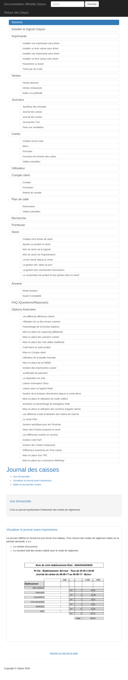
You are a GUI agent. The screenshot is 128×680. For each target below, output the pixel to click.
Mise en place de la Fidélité (37, 362)
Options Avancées (24, 309)
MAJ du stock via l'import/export (39, 254)
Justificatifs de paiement (35, 373)
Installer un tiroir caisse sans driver (41, 48)
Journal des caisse (32, 112)
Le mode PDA (30, 419)
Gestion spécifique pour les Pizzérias (42, 424)
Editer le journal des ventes (27, 484)
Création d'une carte (33, 141)
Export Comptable (32, 296)
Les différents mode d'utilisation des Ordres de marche (51, 414)
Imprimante (19, 36)
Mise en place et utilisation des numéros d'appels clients (52, 409)
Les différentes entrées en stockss (40, 434)
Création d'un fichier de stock (38, 239)
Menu (25, 146)
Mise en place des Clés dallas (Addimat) (43, 342)
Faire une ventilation (33, 127)
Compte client (21, 175)
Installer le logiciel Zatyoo (28, 29)
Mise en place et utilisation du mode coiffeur (45, 398)
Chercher (92, 4)
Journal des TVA (31, 122)
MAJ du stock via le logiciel (36, 249)
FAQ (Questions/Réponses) (30, 302)
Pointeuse (18, 225)
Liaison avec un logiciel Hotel (38, 388)
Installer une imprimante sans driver (41, 43)
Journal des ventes (32, 117)
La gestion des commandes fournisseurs (43, 270)
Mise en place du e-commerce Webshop (43, 460)
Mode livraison (30, 290)
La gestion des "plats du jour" (38, 265)
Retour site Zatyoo (16, 12)
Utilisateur (18, 168)
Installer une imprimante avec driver (41, 53)
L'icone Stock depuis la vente (38, 259)
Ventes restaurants (32, 88)
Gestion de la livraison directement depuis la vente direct (52, 393)
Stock (15, 232)
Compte (27, 182)
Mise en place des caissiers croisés (41, 337)
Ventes (16, 75)
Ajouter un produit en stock (36, 244)
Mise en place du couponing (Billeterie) (43, 332)
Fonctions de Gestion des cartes (39, 156)
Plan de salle (20, 199)
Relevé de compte (32, 192)
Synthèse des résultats (34, 106)
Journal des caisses (32, 469)
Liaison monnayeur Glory (36, 383)
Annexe (17, 283)
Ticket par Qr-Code (32, 69)
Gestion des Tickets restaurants (39, 445)
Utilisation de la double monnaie (39, 357)
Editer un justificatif (32, 93)
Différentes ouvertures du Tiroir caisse (42, 450)
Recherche (19, 218)
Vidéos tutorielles (31, 161)
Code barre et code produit (36, 347)
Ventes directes (31, 82)
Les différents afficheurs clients (39, 316)
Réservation (29, 206)
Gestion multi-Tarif (32, 440)
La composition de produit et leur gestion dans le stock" (51, 275)
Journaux (18, 99)
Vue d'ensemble (21, 476)
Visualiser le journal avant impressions (32, 529)
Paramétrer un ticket (33, 64)
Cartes (16, 134)
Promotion (28, 187)
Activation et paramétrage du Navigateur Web (46, 404)
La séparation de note (34, 378)
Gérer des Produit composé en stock (41, 429)
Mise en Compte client (34, 352)
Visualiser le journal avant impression (32, 480)
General (17, 22)
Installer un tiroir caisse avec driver (41, 58)
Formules (27, 151)
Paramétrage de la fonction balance (41, 326)
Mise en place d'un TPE (35, 455)
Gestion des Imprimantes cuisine (39, 368)
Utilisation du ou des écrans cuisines (41, 321)
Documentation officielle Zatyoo (25, 4)
